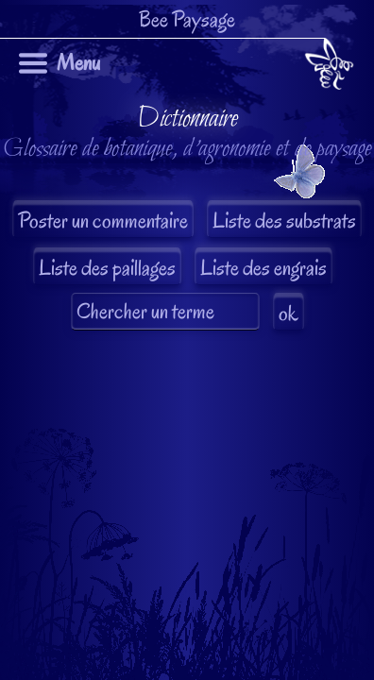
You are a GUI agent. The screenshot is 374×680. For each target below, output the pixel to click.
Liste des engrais (263, 267)
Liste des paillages (107, 267)
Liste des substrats (284, 220)
